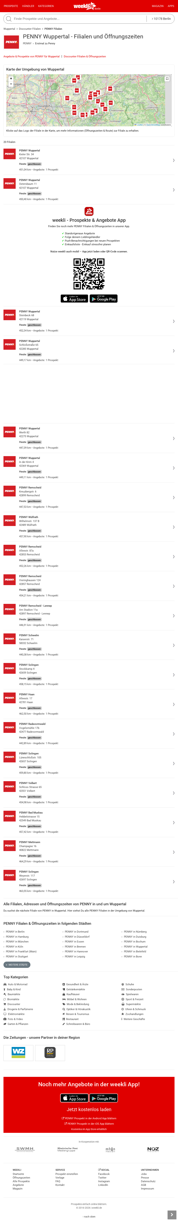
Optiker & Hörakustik (77, 1009)
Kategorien (46, 6)
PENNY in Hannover (75, 951)
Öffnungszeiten (21, 1177)
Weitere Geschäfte (133, 1019)
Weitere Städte (16, 964)
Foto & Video (13, 1019)
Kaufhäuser (71, 994)
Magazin (158, 6)
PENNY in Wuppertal (135, 946)
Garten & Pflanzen (15, 1024)
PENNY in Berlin (14, 931)
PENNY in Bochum (133, 941)
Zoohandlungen (132, 1014)
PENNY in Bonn (132, 956)
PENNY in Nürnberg (134, 931)
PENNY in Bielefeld (134, 951)
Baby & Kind (12, 989)
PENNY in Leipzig (74, 956)
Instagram (104, 1181)
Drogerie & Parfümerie (18, 1009)
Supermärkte (131, 1004)
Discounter (11, 1004)
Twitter (102, 1177)
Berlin (98, 8)
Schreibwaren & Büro (76, 1024)
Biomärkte (11, 999)
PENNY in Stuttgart (15, 956)
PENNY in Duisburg (134, 936)
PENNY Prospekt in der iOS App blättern (89, 1123)
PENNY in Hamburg (16, 936)
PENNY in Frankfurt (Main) (20, 951)
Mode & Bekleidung (76, 1004)
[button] (167, 79)
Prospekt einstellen (66, 1174)
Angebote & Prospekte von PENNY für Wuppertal (31, 56)
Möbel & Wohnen (75, 999)
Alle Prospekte (21, 1181)
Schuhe (128, 984)
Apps (171, 6)
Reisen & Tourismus (76, 1014)
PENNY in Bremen (74, 946)
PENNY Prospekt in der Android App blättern (89, 1118)
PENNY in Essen (73, 941)
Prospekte (11, 6)
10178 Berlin (161, 19)
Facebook (104, 1174)
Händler (28, 6)
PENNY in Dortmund (75, 931)
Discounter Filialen (30, 28)
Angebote (18, 1185)
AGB (143, 1185)
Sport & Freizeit (132, 999)
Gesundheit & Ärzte (75, 984)
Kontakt (59, 1185)
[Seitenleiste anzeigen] (172, 1215)
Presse (145, 1177)
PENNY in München (16, 941)
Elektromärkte (14, 1014)
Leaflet (138, 125)
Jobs (144, 1174)
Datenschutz (148, 1181)
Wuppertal (9, 28)
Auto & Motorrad (15, 984)
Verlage (59, 1177)
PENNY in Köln (13, 946)
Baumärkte (11, 994)
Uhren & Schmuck (134, 1009)
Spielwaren (130, 994)
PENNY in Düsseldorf (76, 936)
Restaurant (71, 1019)
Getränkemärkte (74, 989)
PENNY (27, 43)
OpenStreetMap (153, 125)
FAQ (57, 1181)
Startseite (18, 1174)
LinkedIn (103, 1185)
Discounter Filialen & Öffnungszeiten (85, 56)
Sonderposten (132, 989)
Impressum (147, 1188)
